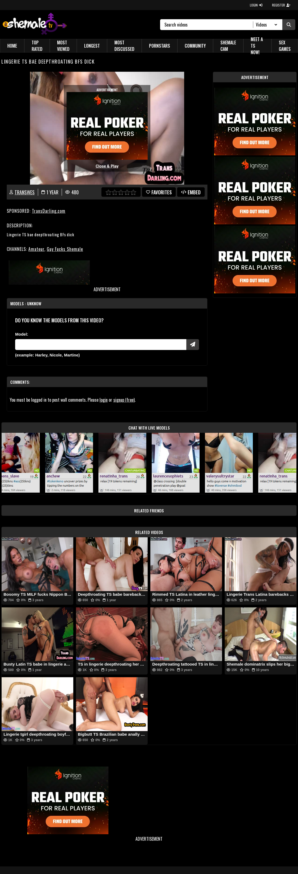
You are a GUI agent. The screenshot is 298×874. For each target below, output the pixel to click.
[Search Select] (265, 24)
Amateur (36, 249)
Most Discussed (124, 45)
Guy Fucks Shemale (65, 249)
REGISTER (281, 5)
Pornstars (159, 45)
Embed (191, 192)
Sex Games (285, 45)
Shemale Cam (228, 45)
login (104, 400)
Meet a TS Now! (257, 46)
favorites (159, 192)
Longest (92, 45)
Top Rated (37, 45)
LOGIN (256, 5)
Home (12, 45)
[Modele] (100, 344)
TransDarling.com (48, 211)
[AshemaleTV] (35, 24)
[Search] (208, 24)
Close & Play (107, 166)
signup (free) (124, 400)
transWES (25, 192)
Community (195, 45)
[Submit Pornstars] (192, 344)
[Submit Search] (288, 24)
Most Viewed (63, 45)
